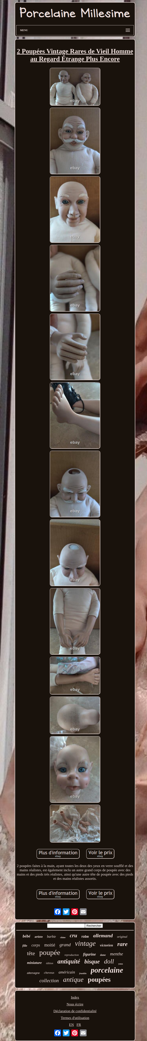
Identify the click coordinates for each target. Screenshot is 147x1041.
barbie (51, 936)
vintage (85, 943)
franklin (82, 973)
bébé (26, 936)
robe (85, 936)
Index (75, 997)
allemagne (33, 973)
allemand (103, 935)
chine (62, 937)
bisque (92, 961)
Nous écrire (75, 1004)
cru (73, 935)
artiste (39, 936)
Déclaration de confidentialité (74, 1011)
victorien (106, 945)
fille (24, 945)
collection (49, 980)
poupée (49, 952)
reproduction (71, 954)
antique (73, 979)
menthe (116, 953)
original (122, 936)
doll (109, 961)
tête (31, 953)
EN (71, 1025)
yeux (120, 963)
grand (65, 944)
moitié (49, 945)
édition (49, 963)
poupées (99, 979)
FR (79, 1025)
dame (103, 954)
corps (36, 945)
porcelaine (107, 970)
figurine (89, 954)
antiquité (68, 961)
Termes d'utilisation (75, 1018)
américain (66, 972)
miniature (34, 963)
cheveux (49, 972)
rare (122, 944)
